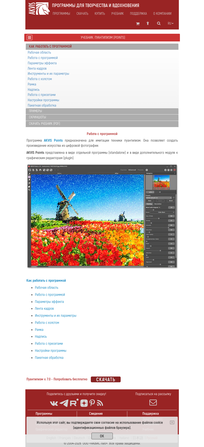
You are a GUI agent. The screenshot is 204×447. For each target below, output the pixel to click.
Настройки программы (43, 100)
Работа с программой (43, 58)
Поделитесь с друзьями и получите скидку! (76, 394)
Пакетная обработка (42, 105)
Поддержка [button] (138, 14)
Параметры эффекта (42, 63)
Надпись (33, 89)
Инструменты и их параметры (48, 73)
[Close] (172, 422)
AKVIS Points (53, 140)
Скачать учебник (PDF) (44, 124)
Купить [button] (100, 14)
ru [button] (171, 23)
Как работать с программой (46, 280)
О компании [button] (162, 14)
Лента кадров (37, 68)
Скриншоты (37, 117)
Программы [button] (61, 14)
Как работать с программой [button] (50, 46)
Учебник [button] (117, 14)
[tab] (102, 47)
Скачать (82, 14)
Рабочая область (39, 52)
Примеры (35, 111)
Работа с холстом (40, 79)
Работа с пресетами (42, 94)
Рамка (32, 84)
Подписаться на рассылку (153, 399)
